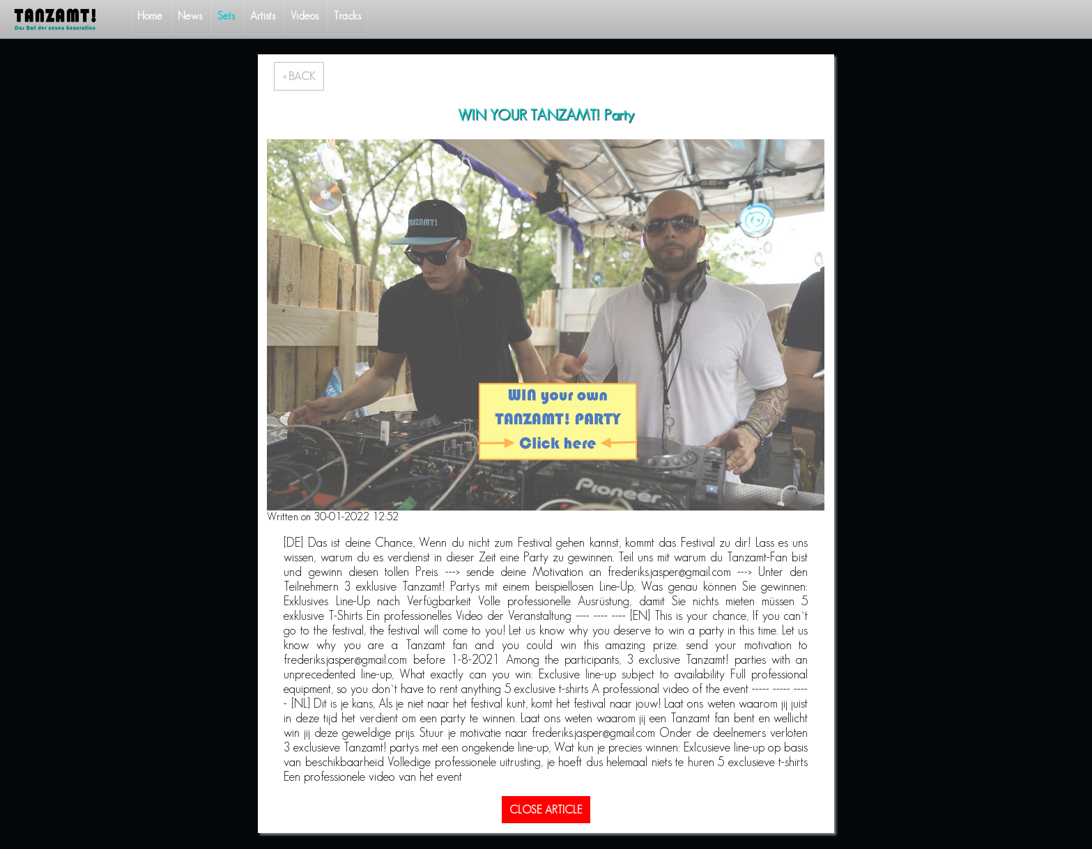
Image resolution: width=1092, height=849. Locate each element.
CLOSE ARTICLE (546, 810)
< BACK (299, 76)
